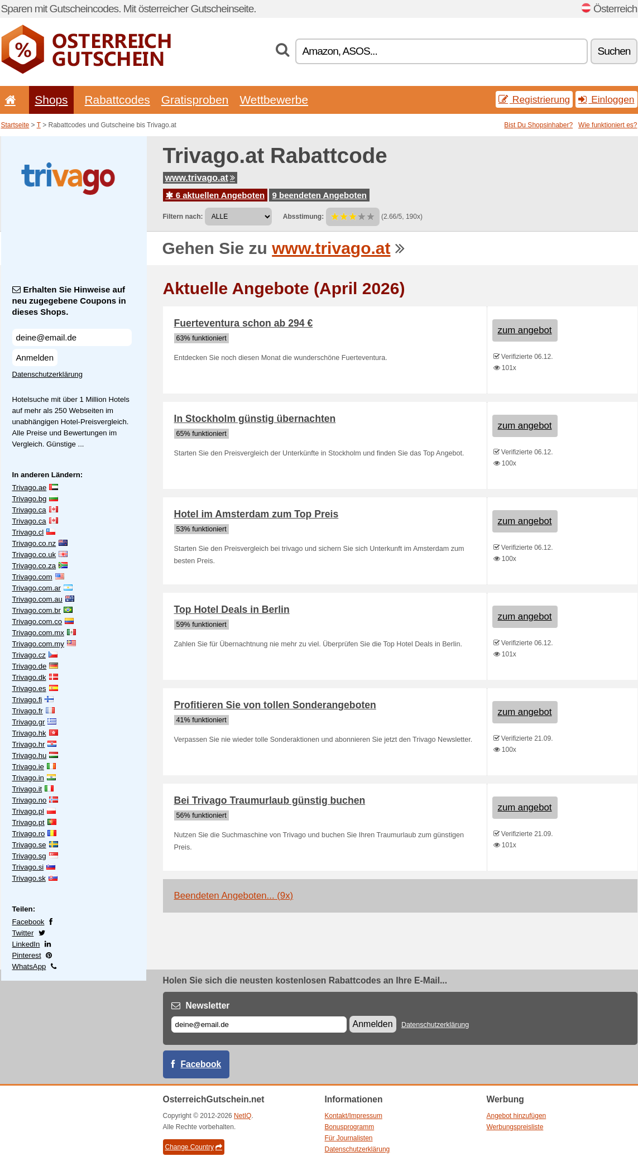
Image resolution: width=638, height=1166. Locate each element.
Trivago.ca (29, 510)
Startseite (15, 125)
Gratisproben (195, 99)
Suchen (613, 51)
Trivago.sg (29, 856)
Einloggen (606, 99)
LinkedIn (26, 944)
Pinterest (26, 955)
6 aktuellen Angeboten (215, 195)
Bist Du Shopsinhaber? (538, 125)
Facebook (28, 922)
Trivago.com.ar (36, 588)
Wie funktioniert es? (607, 125)
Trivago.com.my (38, 644)
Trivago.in (28, 778)
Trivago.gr (28, 722)
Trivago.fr (27, 711)
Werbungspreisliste (515, 1127)
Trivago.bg (29, 499)
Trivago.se (29, 845)
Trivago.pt (28, 822)
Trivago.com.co (37, 621)
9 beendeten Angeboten (319, 195)
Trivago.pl (28, 811)
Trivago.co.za (34, 566)
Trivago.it (27, 789)
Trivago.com (32, 577)
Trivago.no (29, 800)
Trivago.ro (28, 833)
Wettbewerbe (273, 99)
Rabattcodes (117, 99)
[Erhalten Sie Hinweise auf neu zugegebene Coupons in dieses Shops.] (72, 337)
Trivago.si (28, 867)
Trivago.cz (29, 655)
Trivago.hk (29, 733)
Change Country (193, 1147)
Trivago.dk (29, 677)
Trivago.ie (28, 766)
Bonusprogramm (350, 1127)
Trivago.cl (28, 532)
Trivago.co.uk (34, 554)
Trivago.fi (27, 699)
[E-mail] (259, 1024)
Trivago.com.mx (38, 632)
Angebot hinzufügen (516, 1116)
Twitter (23, 933)
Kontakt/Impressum (353, 1116)
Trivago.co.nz (34, 543)
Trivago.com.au (37, 599)
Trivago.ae (29, 487)
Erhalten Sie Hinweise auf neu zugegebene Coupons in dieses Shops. (69, 300)
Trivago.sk (29, 878)
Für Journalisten (349, 1138)
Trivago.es (29, 688)
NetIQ (242, 1116)
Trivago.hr (28, 744)
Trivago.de (29, 666)
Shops (51, 99)
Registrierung (534, 99)
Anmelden (35, 357)
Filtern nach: (183, 216)
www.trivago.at (200, 178)
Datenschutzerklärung (47, 374)
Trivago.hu (29, 755)
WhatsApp (29, 966)
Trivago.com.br (36, 610)
